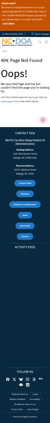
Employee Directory (20, 394)
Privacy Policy (17, 409)
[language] (42, 34)
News (25, 215)
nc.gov (35, 394)
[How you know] (24, 34)
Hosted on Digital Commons (25, 416)
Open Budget (33, 409)
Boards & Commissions (25, 204)
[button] (38, 42)
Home (4, 51)
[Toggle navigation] (46, 42)
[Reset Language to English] (32, 34)
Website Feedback (17, 399)
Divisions (25, 193)
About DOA (25, 225)
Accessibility (35, 399)
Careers (25, 236)
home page (6, 101)
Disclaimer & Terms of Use (25, 404)
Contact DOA (25, 183)
